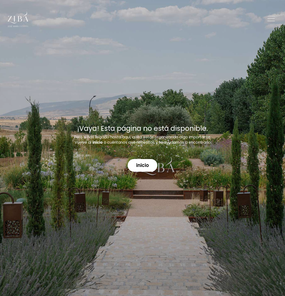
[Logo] (18, 19)
